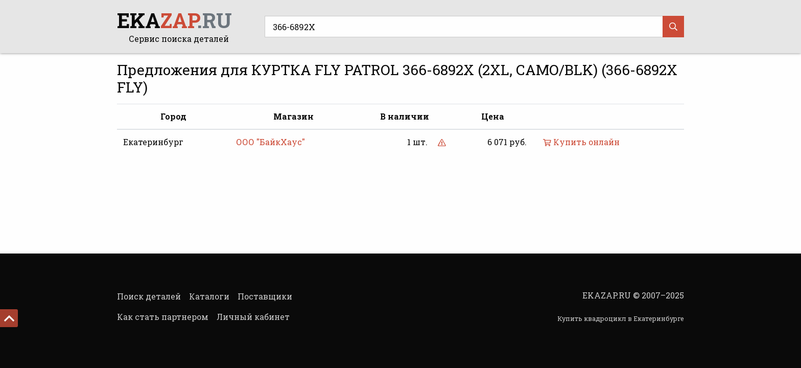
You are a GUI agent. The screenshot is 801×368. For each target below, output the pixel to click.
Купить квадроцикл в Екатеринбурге (620, 318)
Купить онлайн (581, 141)
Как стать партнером (162, 316)
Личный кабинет (253, 316)
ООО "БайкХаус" (270, 141)
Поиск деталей (149, 296)
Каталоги (209, 296)
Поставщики (265, 296)
